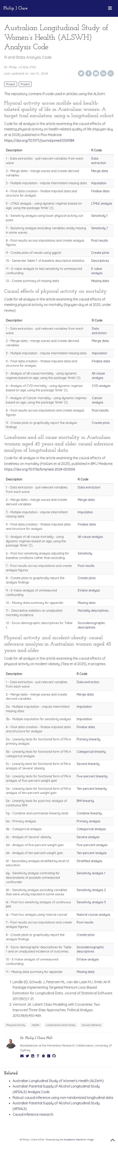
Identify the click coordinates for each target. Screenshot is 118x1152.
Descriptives (100, 261)
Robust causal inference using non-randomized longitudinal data (63, 1097)
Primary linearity (88, 739)
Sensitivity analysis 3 (91, 902)
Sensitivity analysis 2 (91, 890)
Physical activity (15, 1024)
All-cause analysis (98, 375)
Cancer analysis (97, 400)
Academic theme (73, 1139)
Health (35, 1024)
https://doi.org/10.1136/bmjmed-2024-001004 (39, 469)
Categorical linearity (91, 752)
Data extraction (98, 160)
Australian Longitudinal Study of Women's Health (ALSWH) (58, 1081)
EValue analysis (89, 590)
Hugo (90, 1139)
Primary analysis (88, 821)
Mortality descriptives (93, 610)
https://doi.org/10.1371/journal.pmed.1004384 (39, 140)
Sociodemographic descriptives (91, 625)
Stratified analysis (89, 861)
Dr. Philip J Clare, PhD (20, 67)
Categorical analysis (91, 829)
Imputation (98, 183)
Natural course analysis (93, 915)
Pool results (99, 240)
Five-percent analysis (92, 845)
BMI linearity (85, 801)
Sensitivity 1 (99, 216)
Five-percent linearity (92, 776)
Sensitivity (85, 553)
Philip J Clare (15, 8)
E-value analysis (97, 271)
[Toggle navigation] (110, 8)
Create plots (100, 253)
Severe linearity (88, 764)
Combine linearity (89, 813)
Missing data (100, 281)
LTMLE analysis (101, 203)
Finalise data (100, 191)
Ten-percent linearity (92, 789)
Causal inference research (33, 1114)
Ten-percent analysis (92, 853)
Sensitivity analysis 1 (91, 873)
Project (10, 84)
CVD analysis (101, 386)
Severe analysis (88, 837)
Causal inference (91, 1024)
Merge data (99, 171)
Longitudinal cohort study (60, 1024)
